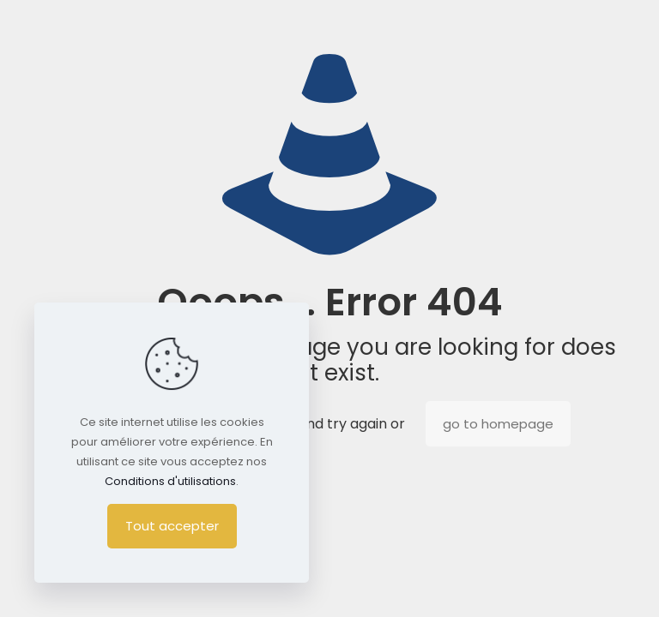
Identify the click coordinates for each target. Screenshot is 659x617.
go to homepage (498, 424)
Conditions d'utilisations (170, 481)
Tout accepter (172, 526)
